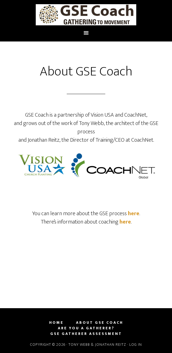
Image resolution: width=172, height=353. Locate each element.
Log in (135, 344)
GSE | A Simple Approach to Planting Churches (86, 14)
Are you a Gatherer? (86, 328)
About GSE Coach (99, 323)
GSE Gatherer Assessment (86, 334)
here (133, 213)
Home (56, 323)
